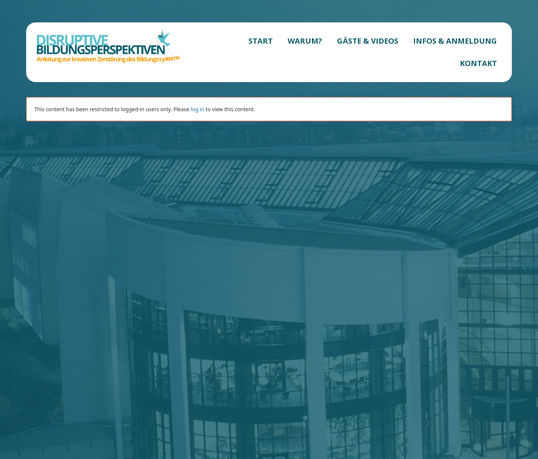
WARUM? (305, 41)
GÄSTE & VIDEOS (367, 41)
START (260, 41)
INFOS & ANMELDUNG (455, 41)
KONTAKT (478, 63)
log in (197, 109)
